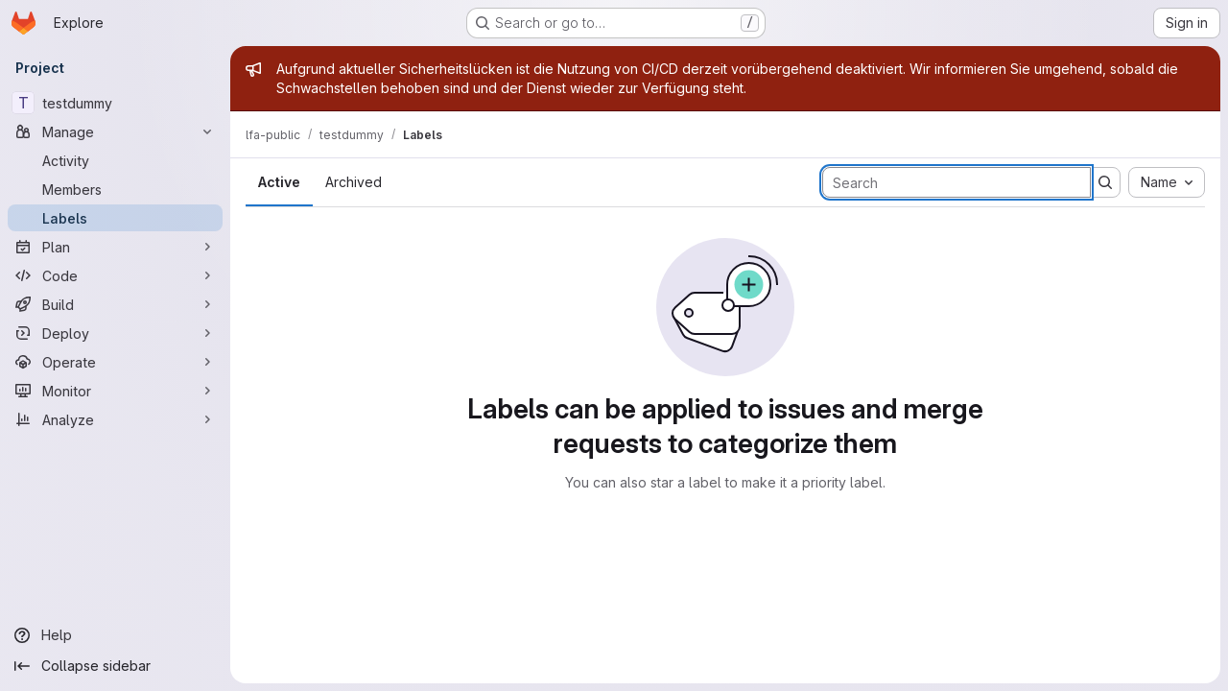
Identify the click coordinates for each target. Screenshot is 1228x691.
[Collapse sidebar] (115, 666)
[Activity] (115, 160)
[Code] (115, 275)
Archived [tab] (353, 182)
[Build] (115, 304)
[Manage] (115, 131)
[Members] (115, 189)
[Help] (115, 635)
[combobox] (1166, 182)
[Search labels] (956, 182)
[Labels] (115, 217)
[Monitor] (115, 390)
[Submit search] (1105, 182)
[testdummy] (115, 102)
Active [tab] (279, 182)
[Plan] (115, 246)
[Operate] (115, 361)
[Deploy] (115, 333)
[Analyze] (115, 419)
